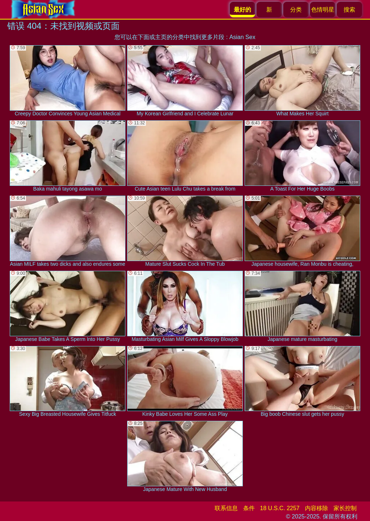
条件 (249, 508)
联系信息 (226, 508)
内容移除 (316, 508)
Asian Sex (242, 37)
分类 (296, 10)
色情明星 (322, 10)
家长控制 (345, 508)
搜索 (349, 10)
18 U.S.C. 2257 (280, 508)
